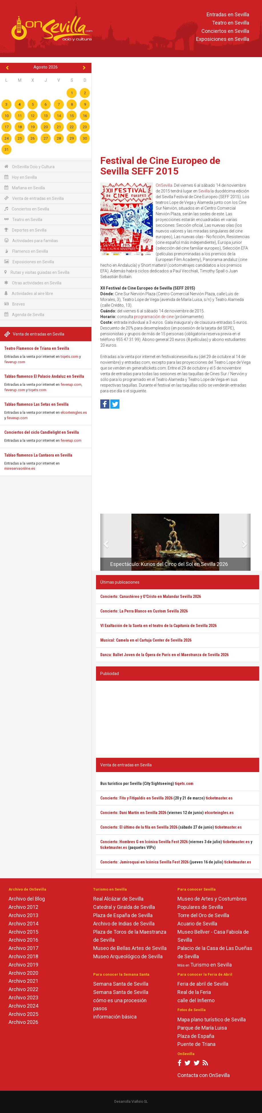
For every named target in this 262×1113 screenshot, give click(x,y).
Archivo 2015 (23, 932)
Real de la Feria (194, 992)
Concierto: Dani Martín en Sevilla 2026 (133, 812)
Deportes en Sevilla (25, 230)
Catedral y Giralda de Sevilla (124, 907)
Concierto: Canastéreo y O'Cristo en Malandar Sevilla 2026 (150, 596)
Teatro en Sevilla (230, 23)
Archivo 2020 (23, 973)
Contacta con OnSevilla (203, 1075)
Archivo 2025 (23, 1014)
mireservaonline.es (19, 468)
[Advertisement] (177, 107)
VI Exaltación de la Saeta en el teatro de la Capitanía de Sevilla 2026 (158, 625)
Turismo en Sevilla (211, 965)
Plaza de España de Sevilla (123, 915)
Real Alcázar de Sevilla (118, 899)
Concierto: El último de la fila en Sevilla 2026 (138, 827)
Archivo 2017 (23, 948)
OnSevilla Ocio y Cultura (29, 166)
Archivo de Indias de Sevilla (124, 924)
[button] (102, 542)
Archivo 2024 (23, 1006)
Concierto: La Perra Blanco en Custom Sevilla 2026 (144, 611)
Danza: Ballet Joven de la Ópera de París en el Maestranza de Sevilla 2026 (164, 654)
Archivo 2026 (23, 1022)
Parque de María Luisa (202, 1028)
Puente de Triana (196, 1044)
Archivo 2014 (23, 924)
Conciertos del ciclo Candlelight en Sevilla (41, 432)
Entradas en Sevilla (228, 14)
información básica (115, 1017)
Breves (14, 304)
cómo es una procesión (120, 1000)
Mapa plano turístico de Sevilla (211, 1019)
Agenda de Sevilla (24, 314)
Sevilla (204, 191)
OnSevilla (164, 185)
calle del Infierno (196, 1000)
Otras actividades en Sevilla (32, 282)
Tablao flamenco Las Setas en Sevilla (36, 404)
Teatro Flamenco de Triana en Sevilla (36, 348)
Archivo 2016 (23, 940)
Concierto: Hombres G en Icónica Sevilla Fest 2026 (144, 841)
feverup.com (14, 362)
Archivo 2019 (23, 965)
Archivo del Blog (27, 899)
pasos (100, 1008)
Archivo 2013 (23, 915)
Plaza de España (195, 1036)
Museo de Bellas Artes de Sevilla (130, 948)
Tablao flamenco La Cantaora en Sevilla (38, 455)
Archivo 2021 (23, 981)
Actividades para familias (31, 240)
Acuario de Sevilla (197, 924)
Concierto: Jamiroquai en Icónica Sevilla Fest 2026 (144, 862)
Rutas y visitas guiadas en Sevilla (36, 272)
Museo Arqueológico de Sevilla (128, 956)
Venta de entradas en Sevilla (34, 198)
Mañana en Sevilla (24, 187)
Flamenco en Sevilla (26, 251)
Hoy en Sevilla (20, 177)
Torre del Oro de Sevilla (203, 915)
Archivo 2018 (23, 956)
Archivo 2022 (23, 989)
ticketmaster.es (219, 798)
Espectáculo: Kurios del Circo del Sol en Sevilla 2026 (169, 564)
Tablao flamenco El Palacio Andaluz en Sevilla (44, 376)
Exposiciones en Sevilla (222, 39)
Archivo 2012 (23, 907)
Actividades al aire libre (28, 293)
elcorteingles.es (74, 412)
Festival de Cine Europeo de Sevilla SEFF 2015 (160, 166)
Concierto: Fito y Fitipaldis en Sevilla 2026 (136, 798)
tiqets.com (69, 356)
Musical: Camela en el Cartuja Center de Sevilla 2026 (145, 640)
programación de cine (154, 316)
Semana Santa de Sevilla (120, 984)
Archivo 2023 (23, 998)
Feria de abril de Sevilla (202, 984)
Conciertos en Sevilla (225, 31)
